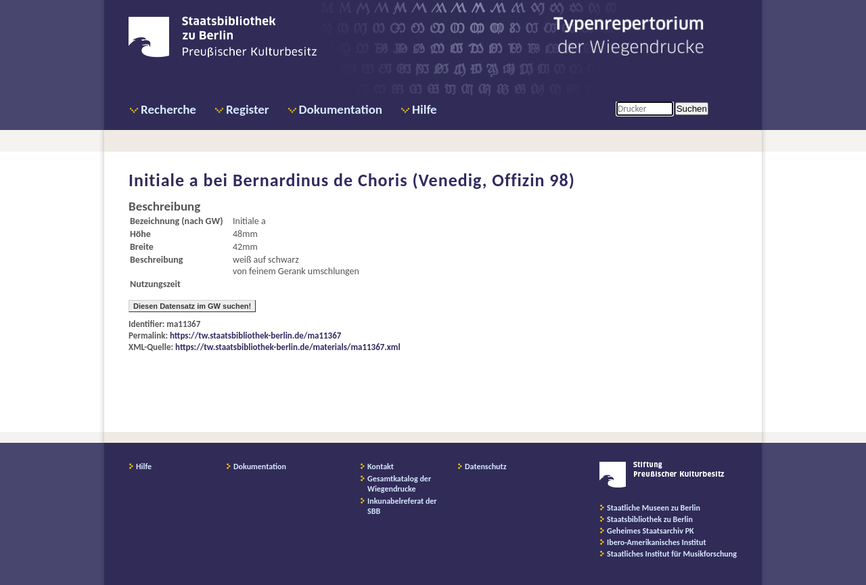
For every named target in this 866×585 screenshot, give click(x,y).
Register (247, 109)
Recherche (168, 109)
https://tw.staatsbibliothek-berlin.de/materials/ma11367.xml (288, 347)
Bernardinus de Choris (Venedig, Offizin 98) (404, 180)
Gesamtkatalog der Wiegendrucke (399, 484)
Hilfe (424, 109)
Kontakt (380, 466)
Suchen (692, 109)
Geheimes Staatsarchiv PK (650, 531)
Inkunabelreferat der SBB (402, 506)
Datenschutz (486, 466)
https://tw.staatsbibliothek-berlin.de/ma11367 (255, 335)
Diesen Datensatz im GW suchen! (192, 306)
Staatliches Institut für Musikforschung (672, 554)
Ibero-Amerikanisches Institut (656, 542)
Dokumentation (340, 109)
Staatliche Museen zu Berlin (653, 508)
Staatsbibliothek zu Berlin (650, 519)
